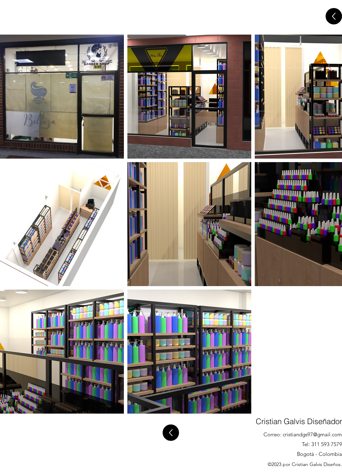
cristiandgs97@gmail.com (312, 434)
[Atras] (334, 16)
